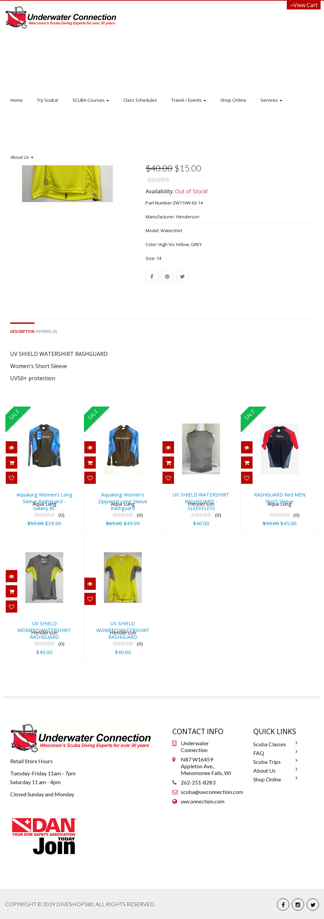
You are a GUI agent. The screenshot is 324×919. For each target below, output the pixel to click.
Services (271, 100)
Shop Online (233, 100)
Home (16, 100)
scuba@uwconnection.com (212, 792)
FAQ (258, 753)
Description (22, 331)
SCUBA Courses (90, 100)
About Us (22, 157)
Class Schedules (140, 100)
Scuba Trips (267, 761)
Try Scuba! (47, 100)
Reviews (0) (46, 331)
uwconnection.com (202, 801)
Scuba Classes (269, 744)
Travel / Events (188, 100)
